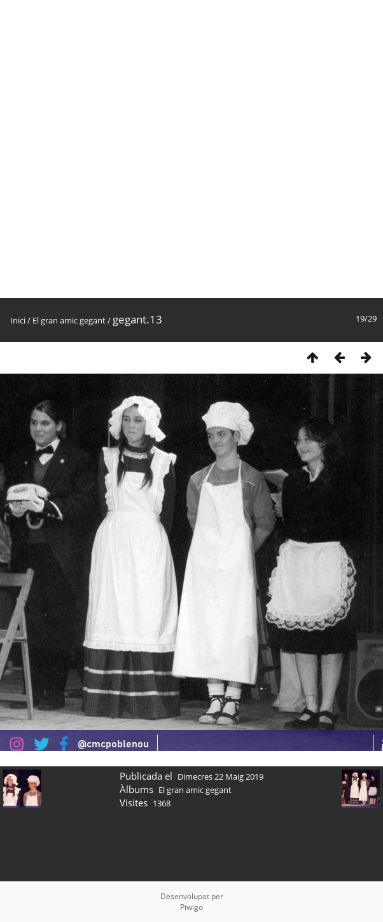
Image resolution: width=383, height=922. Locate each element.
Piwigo (191, 907)
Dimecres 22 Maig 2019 (220, 776)
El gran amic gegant (69, 320)
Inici (17, 320)
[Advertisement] (149, 149)
